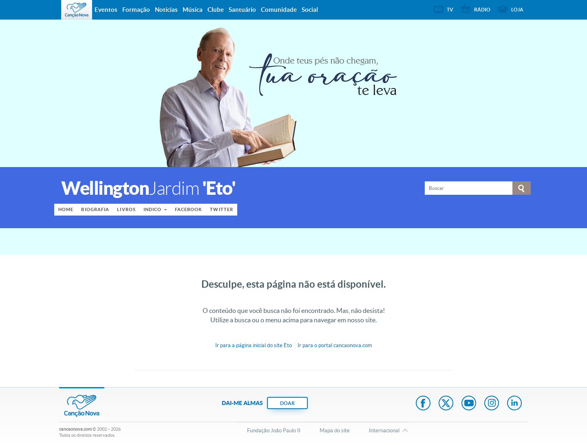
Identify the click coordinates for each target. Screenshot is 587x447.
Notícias (166, 9)
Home (65, 209)
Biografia (95, 209)
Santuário (242, 9)
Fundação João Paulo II (273, 430)
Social (310, 9)
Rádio (482, 9)
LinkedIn (514, 403)
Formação (136, 9)
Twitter (221, 209)
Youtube (468, 403)
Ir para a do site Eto (253, 345)
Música (193, 9)
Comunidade (279, 9)
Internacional (384, 431)
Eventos (106, 9)
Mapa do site (335, 430)
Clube (215, 9)
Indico (152, 209)
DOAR (287, 403)
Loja (517, 9)
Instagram (491, 403)
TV (450, 9)
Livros (126, 209)
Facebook (189, 209)
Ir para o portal (335, 345)
